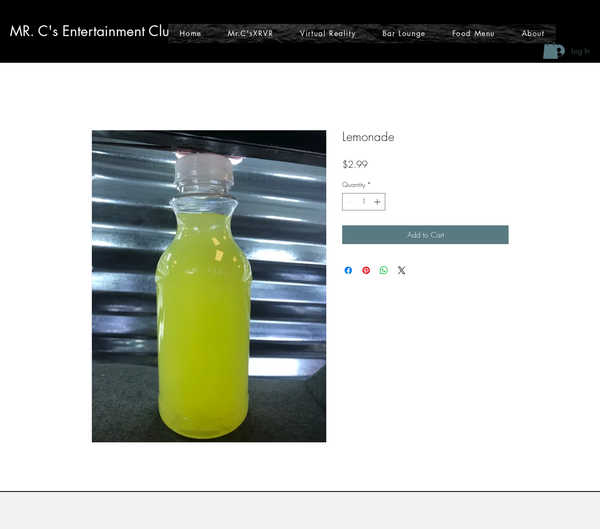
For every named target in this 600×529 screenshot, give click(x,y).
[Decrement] (349, 202)
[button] (550, 49)
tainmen (117, 31)
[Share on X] (401, 270)
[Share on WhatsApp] (384, 270)
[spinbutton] (363, 202)
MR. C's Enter (51, 31)
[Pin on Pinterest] (366, 270)
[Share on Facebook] (348, 270)
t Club (159, 31)
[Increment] (378, 202)
